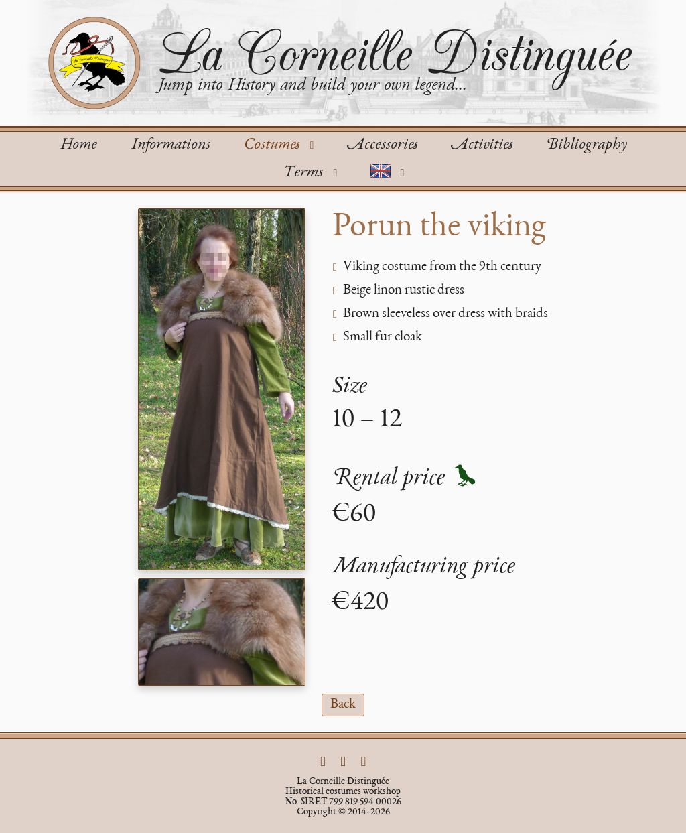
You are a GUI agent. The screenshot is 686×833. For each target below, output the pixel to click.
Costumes (281, 145)
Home (78, 145)
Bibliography (586, 145)
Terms (312, 173)
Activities (481, 145)
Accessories (382, 145)
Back (343, 705)
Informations (170, 145)
